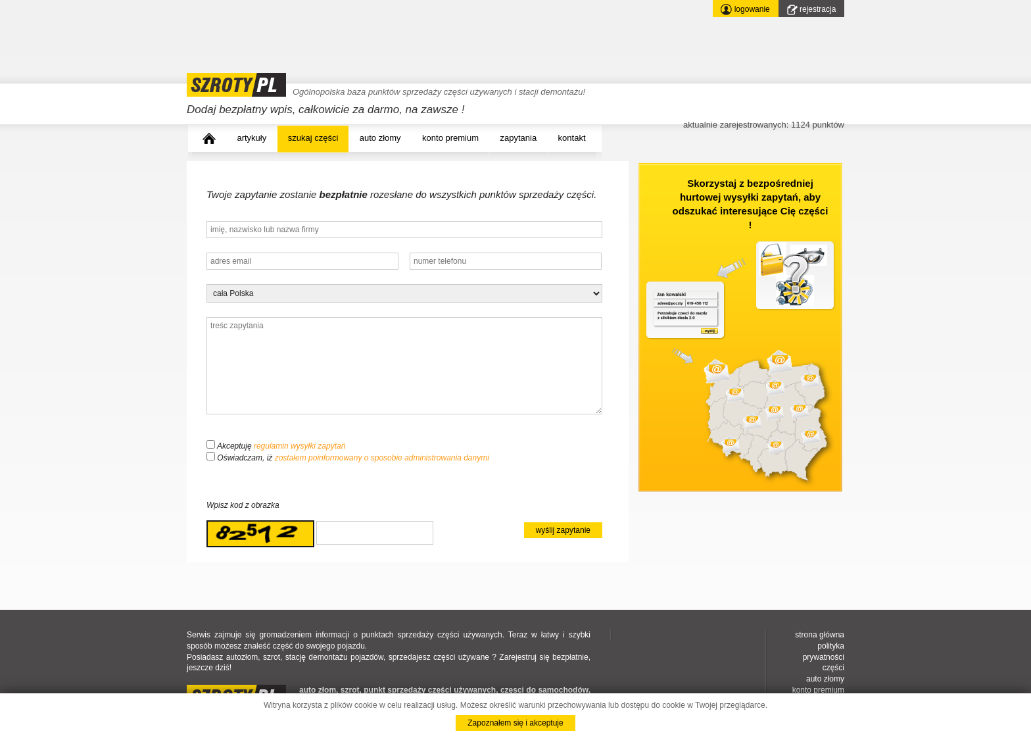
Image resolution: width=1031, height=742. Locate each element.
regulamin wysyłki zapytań (299, 446)
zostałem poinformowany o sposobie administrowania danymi (382, 457)
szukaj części (313, 138)
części (833, 667)
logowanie (745, 9)
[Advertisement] (426, 29)
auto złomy (380, 138)
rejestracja (811, 10)
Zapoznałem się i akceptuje (515, 723)
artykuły (251, 138)
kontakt (572, 138)
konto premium (450, 138)
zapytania (518, 138)
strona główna (819, 634)
